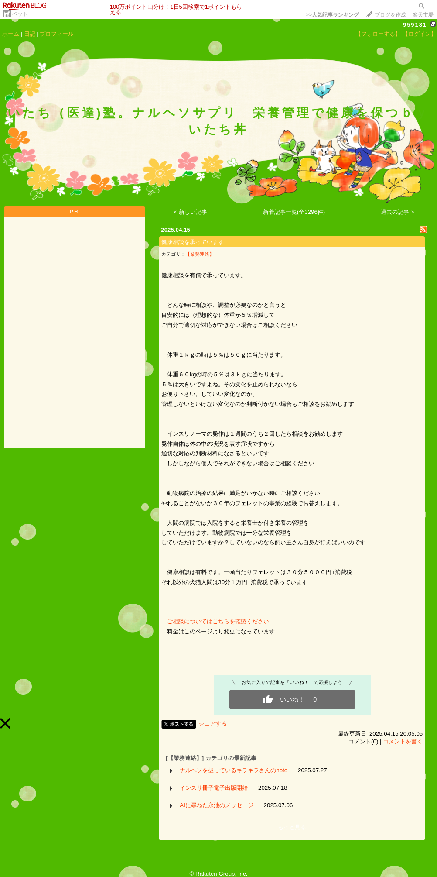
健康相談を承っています (192, 242)
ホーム (10, 34)
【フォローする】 (378, 34)
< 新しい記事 (191, 212)
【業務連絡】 (199, 254)
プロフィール (57, 34)
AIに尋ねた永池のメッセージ (216, 805)
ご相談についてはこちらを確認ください (215, 621)
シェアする (212, 723)
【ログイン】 (420, 34)
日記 (29, 34)
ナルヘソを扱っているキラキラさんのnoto (233, 770)
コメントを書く (403, 741)
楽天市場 (423, 15)
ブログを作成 (390, 15)
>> (332, 15)
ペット (20, 14)
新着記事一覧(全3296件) (294, 212)
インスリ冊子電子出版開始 (214, 787)
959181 (415, 24)
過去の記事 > (397, 212)
